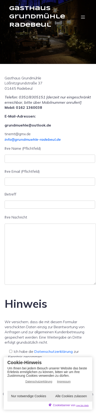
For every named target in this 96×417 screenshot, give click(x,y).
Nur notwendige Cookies (28, 396)
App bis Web (82, 405)
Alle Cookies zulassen (71, 396)
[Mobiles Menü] (83, 17)
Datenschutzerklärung (53, 351)
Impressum (63, 381)
